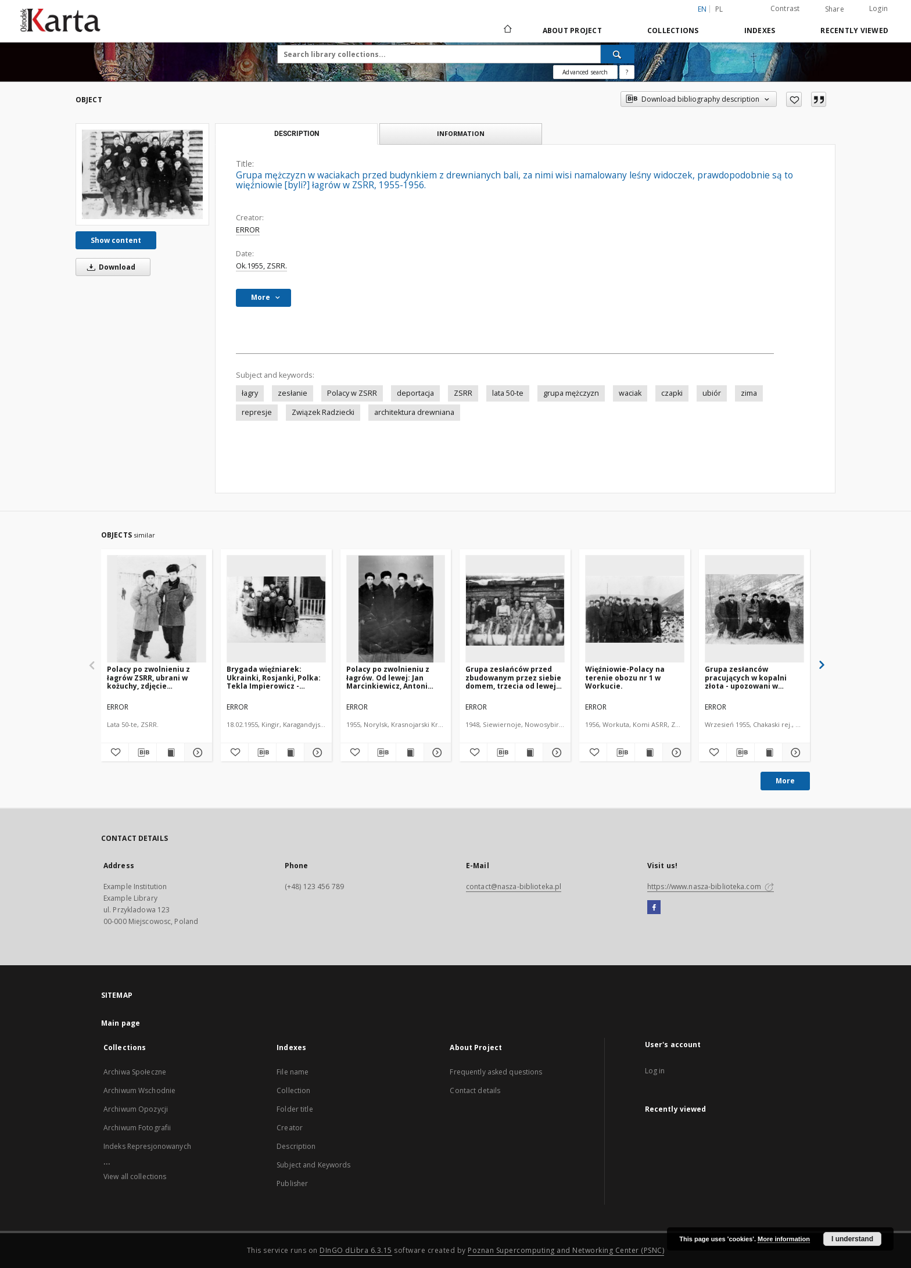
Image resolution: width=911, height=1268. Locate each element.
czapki (672, 393)
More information (784, 1238)
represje (257, 412)
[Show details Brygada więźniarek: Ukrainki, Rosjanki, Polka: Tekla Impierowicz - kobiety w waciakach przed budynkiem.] (316, 752)
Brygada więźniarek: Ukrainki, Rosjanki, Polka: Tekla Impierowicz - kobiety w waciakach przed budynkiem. (274, 677)
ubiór (711, 393)
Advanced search (585, 72)
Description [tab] (296, 134)
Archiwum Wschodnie (139, 1090)
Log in (655, 1071)
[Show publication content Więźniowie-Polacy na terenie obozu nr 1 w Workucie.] (648, 752)
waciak (630, 393)
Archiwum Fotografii (137, 1128)
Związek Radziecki (323, 412)
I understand (852, 1239)
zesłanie (292, 393)
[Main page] (507, 30)
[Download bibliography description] (142, 752)
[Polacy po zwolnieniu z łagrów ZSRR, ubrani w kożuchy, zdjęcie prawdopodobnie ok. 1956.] (156, 609)
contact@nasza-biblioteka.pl (513, 886)
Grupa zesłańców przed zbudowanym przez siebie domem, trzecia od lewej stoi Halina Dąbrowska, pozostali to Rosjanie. (513, 677)
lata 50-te (507, 393)
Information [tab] (461, 133)
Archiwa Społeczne (134, 1072)
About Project (572, 30)
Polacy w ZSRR (352, 393)
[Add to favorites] (794, 99)
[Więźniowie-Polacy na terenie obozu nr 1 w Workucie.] (635, 609)
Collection (293, 1090)
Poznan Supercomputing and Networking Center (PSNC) (566, 1250)
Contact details (475, 1090)
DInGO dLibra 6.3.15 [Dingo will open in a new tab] (356, 1250)
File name (293, 1072)
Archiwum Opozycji (135, 1109)
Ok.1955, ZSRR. (261, 266)
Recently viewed (854, 30)
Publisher (292, 1183)
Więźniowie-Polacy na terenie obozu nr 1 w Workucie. (625, 677)
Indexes (760, 30)
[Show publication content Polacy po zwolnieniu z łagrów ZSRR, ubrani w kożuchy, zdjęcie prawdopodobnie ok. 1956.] (170, 752)
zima (749, 393)
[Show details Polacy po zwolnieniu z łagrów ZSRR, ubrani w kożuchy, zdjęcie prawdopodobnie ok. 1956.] (196, 752)
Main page (120, 1023)
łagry (250, 393)
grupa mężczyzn (571, 393)
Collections (673, 30)
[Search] (617, 54)
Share (834, 9)
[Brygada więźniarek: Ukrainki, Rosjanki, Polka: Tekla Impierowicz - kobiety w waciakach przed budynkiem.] (276, 609)
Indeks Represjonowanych (147, 1146)
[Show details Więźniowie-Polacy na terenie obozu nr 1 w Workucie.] (674, 752)
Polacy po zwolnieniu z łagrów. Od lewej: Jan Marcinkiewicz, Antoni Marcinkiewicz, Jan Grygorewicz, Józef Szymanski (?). (387, 677)
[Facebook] (654, 907)
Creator (290, 1128)
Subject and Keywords (313, 1165)
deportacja (415, 393)
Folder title (295, 1109)
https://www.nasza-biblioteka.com (710, 886)
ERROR (248, 230)
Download (109, 267)
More (785, 781)
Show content (116, 240)
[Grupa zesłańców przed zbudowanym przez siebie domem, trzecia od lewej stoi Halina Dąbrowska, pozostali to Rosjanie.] (515, 609)
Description (296, 1146)
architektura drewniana (414, 412)
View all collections (134, 1176)
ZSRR (463, 393)
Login (878, 8)
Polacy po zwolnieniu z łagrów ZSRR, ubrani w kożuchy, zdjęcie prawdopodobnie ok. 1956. (155, 677)
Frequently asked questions (496, 1072)
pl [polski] (719, 9)
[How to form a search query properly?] (626, 72)
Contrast (785, 8)
